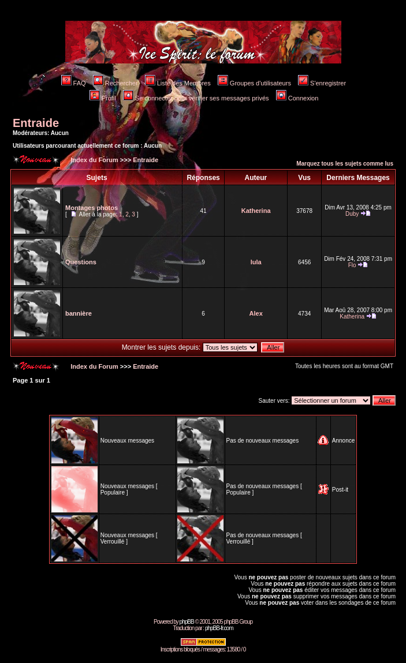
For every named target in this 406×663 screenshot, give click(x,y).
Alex (256, 313)
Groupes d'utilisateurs (254, 83)
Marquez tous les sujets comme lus (344, 163)
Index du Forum (93, 159)
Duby (352, 214)
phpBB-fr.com (219, 628)
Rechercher (115, 83)
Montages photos (91, 207)
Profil (103, 98)
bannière (78, 313)
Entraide (36, 123)
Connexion (297, 98)
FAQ (73, 83)
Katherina (256, 210)
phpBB (187, 622)
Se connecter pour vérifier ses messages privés (196, 98)
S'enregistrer (322, 83)
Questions (80, 262)
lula (256, 262)
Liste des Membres (178, 83)
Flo (352, 265)
